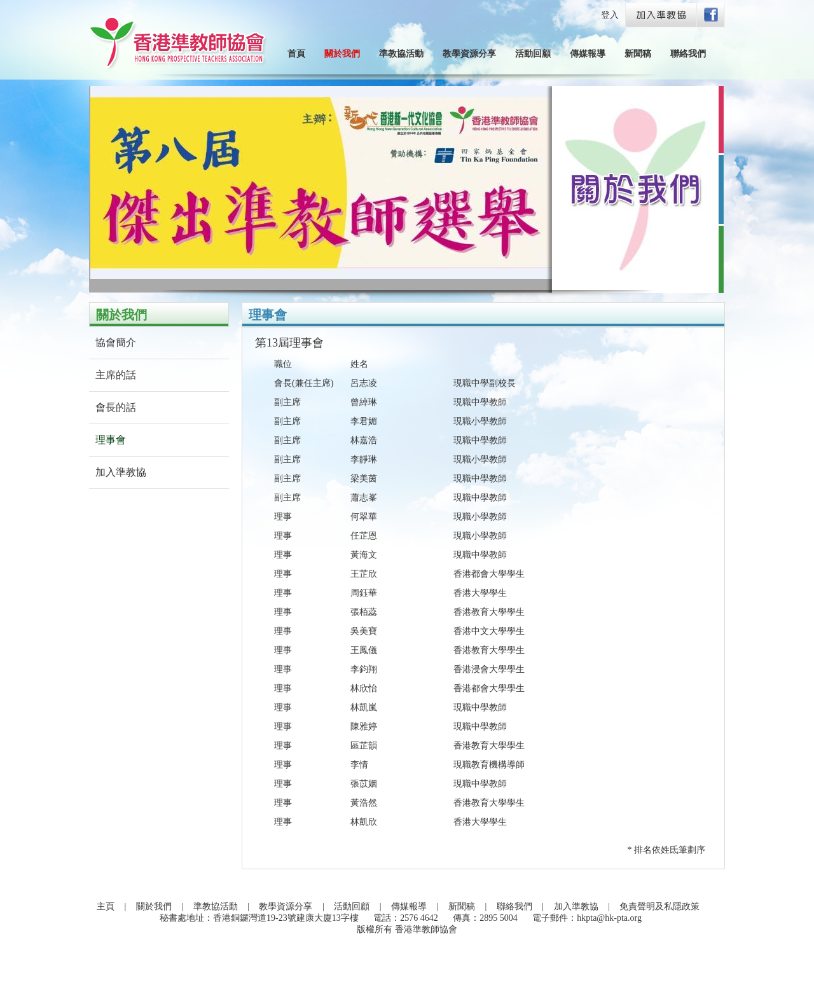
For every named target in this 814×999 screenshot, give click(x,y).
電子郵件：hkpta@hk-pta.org (587, 918)
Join (662, 16)
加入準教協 (120, 472)
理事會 (110, 439)
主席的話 (115, 374)
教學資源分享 (469, 54)
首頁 (296, 54)
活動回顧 (533, 54)
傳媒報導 (587, 54)
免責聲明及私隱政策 (659, 906)
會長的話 (115, 407)
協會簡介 (115, 342)
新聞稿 (637, 54)
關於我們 (342, 54)
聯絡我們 (688, 54)
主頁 (105, 906)
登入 (610, 15)
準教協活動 (401, 54)
